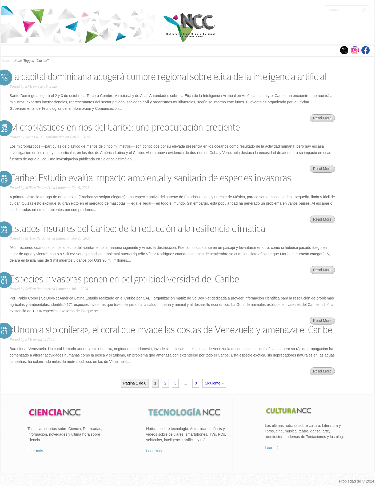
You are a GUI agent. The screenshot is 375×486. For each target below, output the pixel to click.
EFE (28, 86)
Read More (322, 118)
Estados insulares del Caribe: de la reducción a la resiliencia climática (137, 228)
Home (6, 61)
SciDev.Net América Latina (45, 188)
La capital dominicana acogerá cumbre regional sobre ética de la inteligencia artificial (168, 76)
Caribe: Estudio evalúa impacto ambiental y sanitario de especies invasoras (150, 177)
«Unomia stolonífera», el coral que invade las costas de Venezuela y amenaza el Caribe (171, 329)
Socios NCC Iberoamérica (44, 137)
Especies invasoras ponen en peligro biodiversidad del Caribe (124, 279)
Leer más (35, 451)
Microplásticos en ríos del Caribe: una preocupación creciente (125, 127)
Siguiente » (214, 383)
